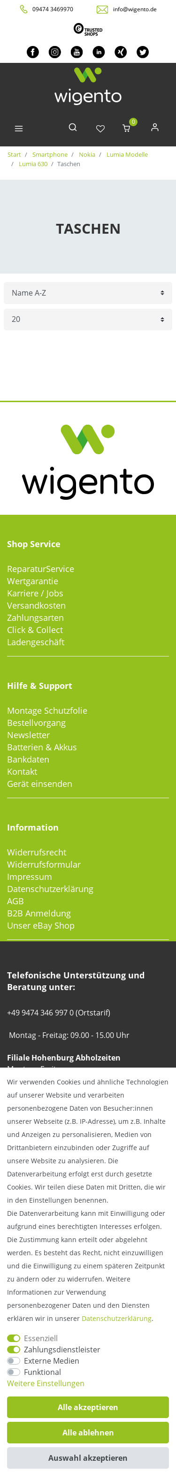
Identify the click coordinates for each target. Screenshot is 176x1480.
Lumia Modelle (126, 154)
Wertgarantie (32, 581)
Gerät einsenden (39, 783)
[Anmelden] (155, 129)
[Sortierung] (88, 293)
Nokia (86, 154)
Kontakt (22, 771)
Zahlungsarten (35, 617)
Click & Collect (35, 629)
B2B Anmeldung (39, 913)
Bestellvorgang (36, 722)
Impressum (29, 876)
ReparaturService (40, 568)
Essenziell (41, 1338)
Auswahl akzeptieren (88, 1458)
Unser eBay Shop (41, 925)
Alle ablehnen (88, 1432)
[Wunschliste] (100, 129)
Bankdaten (28, 759)
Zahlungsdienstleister (62, 1349)
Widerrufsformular (44, 864)
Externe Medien (51, 1361)
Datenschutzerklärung (50, 888)
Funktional (42, 1372)
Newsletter (28, 734)
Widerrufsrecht (36, 852)
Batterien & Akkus (42, 747)
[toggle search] (72, 129)
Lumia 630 (32, 164)
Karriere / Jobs (35, 593)
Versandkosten (36, 605)
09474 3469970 (52, 9)
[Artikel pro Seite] (88, 320)
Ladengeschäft (35, 642)
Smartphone (49, 154)
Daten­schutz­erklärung (117, 1318)
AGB (15, 901)
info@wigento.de (135, 9)
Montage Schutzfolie (47, 710)
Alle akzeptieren (88, 1407)
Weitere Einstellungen (45, 1383)
